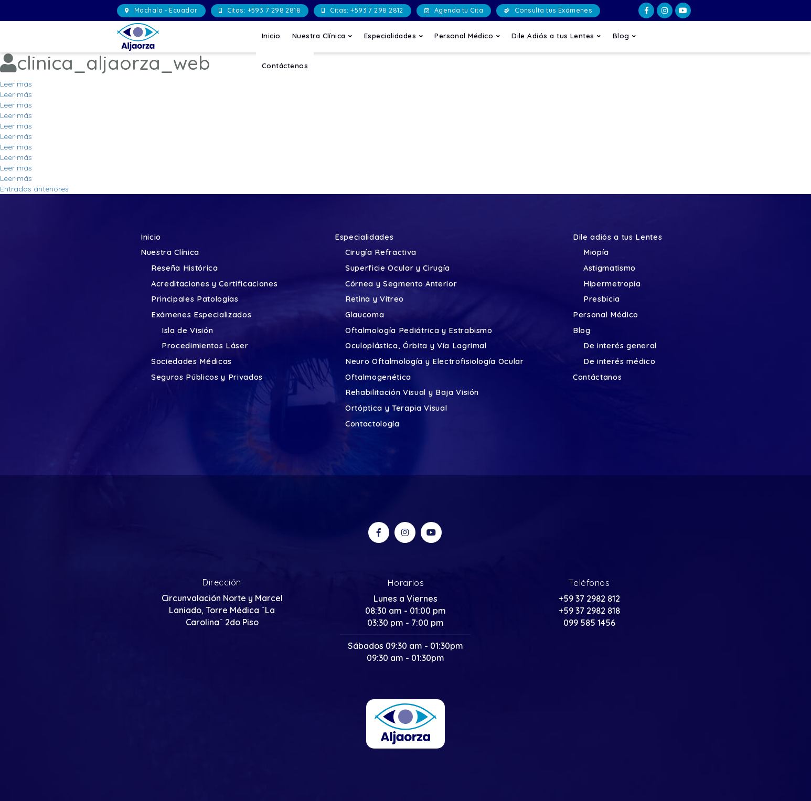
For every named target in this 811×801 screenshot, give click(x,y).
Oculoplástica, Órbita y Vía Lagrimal (416, 346)
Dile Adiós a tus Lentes (556, 35)
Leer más (16, 84)
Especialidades (393, 35)
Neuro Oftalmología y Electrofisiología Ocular (434, 362)
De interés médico (619, 362)
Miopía (596, 253)
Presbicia (601, 299)
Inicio (271, 35)
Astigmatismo (609, 268)
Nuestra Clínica (322, 35)
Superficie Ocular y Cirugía (397, 268)
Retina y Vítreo (374, 299)
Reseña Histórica (184, 268)
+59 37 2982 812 (589, 598)
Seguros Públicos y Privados (207, 377)
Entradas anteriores (34, 189)
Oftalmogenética (378, 377)
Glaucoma (364, 315)
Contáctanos (597, 377)
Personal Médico (467, 35)
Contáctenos (285, 65)
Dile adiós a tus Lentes (617, 237)
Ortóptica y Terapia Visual (396, 408)
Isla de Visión (187, 331)
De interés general (620, 346)
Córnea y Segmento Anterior (401, 284)
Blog (624, 35)
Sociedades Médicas (191, 362)
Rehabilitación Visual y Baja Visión (412, 393)
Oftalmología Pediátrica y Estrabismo (419, 331)
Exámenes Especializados (201, 315)
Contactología (372, 424)
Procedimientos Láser (205, 346)
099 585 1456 (589, 622)
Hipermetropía (612, 284)
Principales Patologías (195, 299)
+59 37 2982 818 (589, 610)
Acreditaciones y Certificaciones (214, 284)
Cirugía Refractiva (381, 253)
